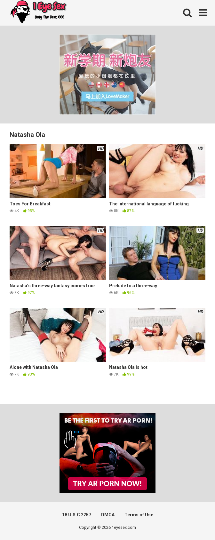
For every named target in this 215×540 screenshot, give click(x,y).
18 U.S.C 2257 (76, 514)
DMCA (108, 514)
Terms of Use (138, 514)
